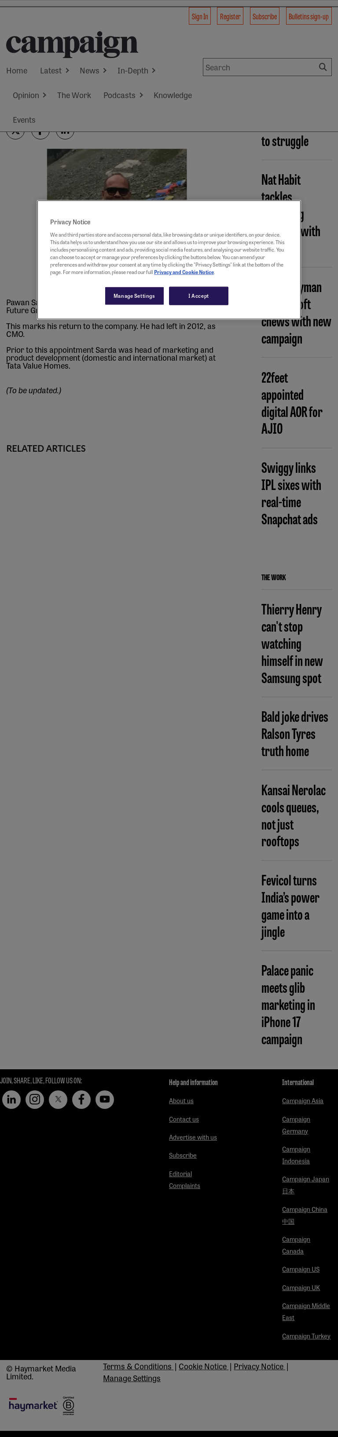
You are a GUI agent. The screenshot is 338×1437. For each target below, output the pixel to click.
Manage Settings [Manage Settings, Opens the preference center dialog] (134, 295)
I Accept (198, 295)
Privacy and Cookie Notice (184, 271)
